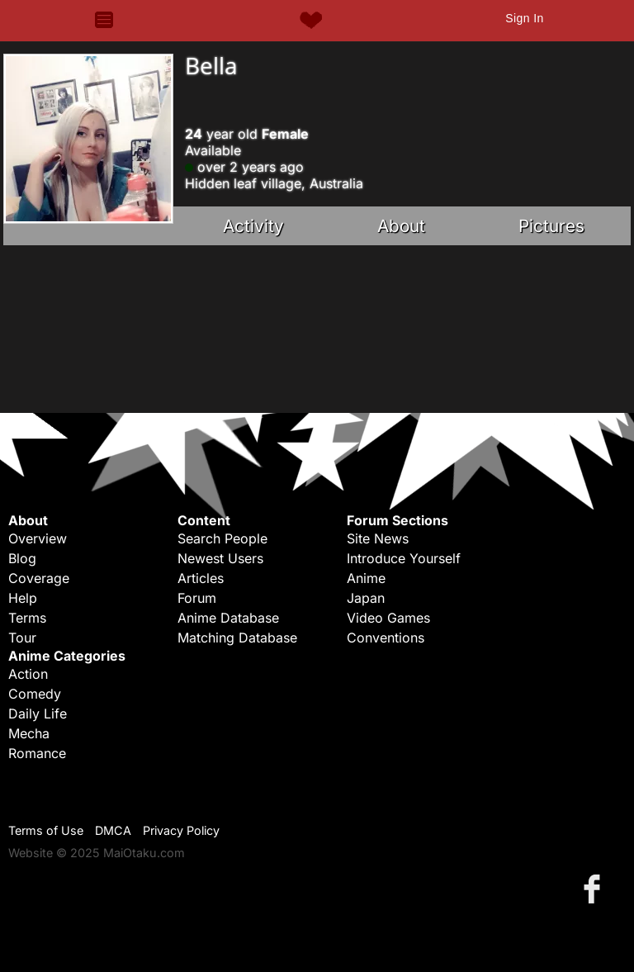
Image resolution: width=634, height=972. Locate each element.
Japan (366, 598)
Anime (366, 578)
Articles (200, 578)
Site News (378, 538)
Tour (22, 637)
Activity (253, 226)
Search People (222, 538)
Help (22, 598)
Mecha (29, 733)
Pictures (551, 226)
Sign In (524, 18)
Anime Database (228, 617)
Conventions (385, 637)
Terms (27, 617)
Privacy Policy (181, 830)
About (401, 226)
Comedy (34, 693)
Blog (22, 558)
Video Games (388, 617)
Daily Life (37, 713)
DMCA (113, 830)
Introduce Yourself (404, 558)
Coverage (38, 578)
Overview (37, 538)
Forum (196, 598)
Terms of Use (45, 830)
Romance (37, 753)
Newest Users (220, 558)
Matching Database (237, 637)
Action (28, 674)
